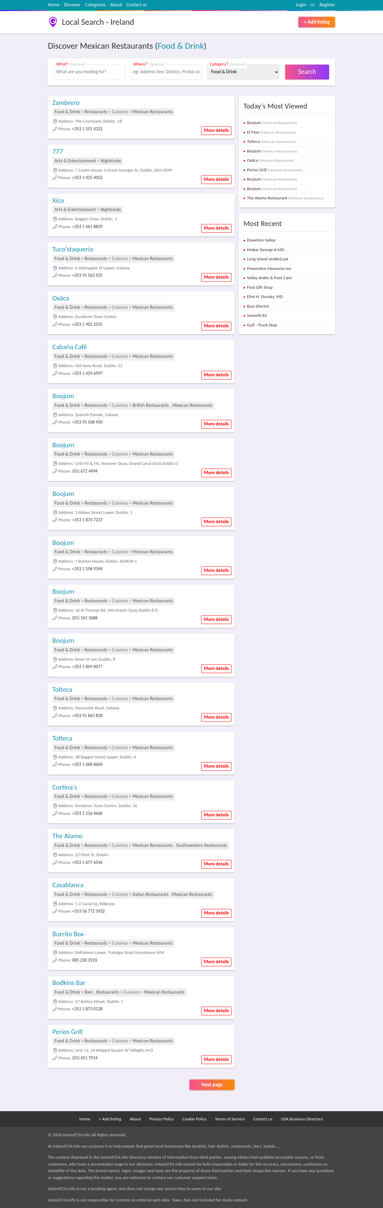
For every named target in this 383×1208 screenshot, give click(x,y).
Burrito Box (68, 934)
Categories (95, 4)
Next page (212, 1085)
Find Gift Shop (260, 287)
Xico (58, 200)
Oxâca (60, 298)
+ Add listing (317, 22)
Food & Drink (181, 45)
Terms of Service (230, 1119)
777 (57, 151)
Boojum (63, 396)
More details (216, 130)
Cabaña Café (69, 347)
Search (307, 72)
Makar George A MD (265, 249)
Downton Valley (261, 240)
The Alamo (67, 836)
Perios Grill (67, 1031)
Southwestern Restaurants (201, 845)
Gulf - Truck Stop (262, 325)
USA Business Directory (302, 1119)
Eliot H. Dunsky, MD (265, 296)
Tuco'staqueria (72, 249)
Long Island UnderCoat (267, 259)
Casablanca (67, 885)
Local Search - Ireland (98, 22)
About (116, 4)
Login (301, 4)
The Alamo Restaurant (285, 198)
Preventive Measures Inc (269, 268)
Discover (72, 4)
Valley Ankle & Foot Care (269, 277)
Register (327, 4)
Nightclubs (111, 161)
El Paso (271, 132)
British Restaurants (151, 405)
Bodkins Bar (68, 982)
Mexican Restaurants (153, 111)
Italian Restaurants (150, 894)
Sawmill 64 (257, 315)
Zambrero (66, 102)
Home (54, 4)
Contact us (137, 4)
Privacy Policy (161, 1119)
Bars (89, 992)
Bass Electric (258, 306)
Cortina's (64, 787)
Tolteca (62, 689)
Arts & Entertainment (75, 161)
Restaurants (96, 111)
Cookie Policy (194, 1119)
